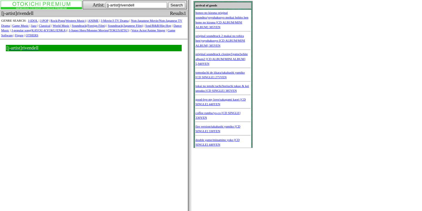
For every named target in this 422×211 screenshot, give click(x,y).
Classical (45, 25)
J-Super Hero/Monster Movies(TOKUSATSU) (99, 30)
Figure (19, 35)
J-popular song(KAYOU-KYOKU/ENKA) (39, 30)
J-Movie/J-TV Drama (115, 20)
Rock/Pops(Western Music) (68, 20)
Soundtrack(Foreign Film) (89, 25)
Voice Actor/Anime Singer (148, 30)
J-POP (44, 20)
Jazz (34, 25)
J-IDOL (33, 20)
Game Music (20, 25)
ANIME (93, 20)
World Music (61, 25)
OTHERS (32, 35)
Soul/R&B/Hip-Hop (158, 25)
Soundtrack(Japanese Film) (125, 25)
